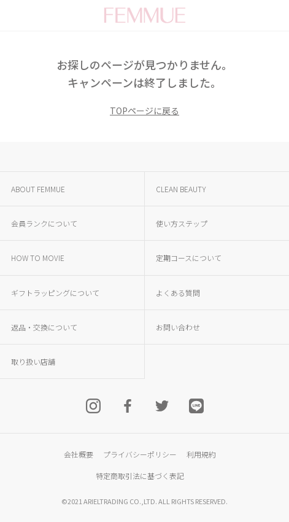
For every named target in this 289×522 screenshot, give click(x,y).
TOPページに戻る (144, 110)
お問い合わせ (178, 327)
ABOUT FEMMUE (38, 189)
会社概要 (78, 454)
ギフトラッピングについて (55, 292)
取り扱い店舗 (33, 361)
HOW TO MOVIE (37, 257)
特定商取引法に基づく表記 (140, 475)
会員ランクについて (44, 223)
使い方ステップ (181, 223)
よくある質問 (178, 292)
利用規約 (201, 454)
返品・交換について (44, 327)
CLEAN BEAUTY (181, 189)
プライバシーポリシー (140, 454)
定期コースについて (189, 257)
